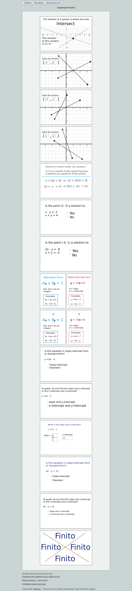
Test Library (39, 3)
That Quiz (37, 589)
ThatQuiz (28, 3)
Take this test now (53, 3)
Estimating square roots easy (34, 584)
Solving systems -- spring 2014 (34, 580)
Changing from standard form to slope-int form (41, 577)
